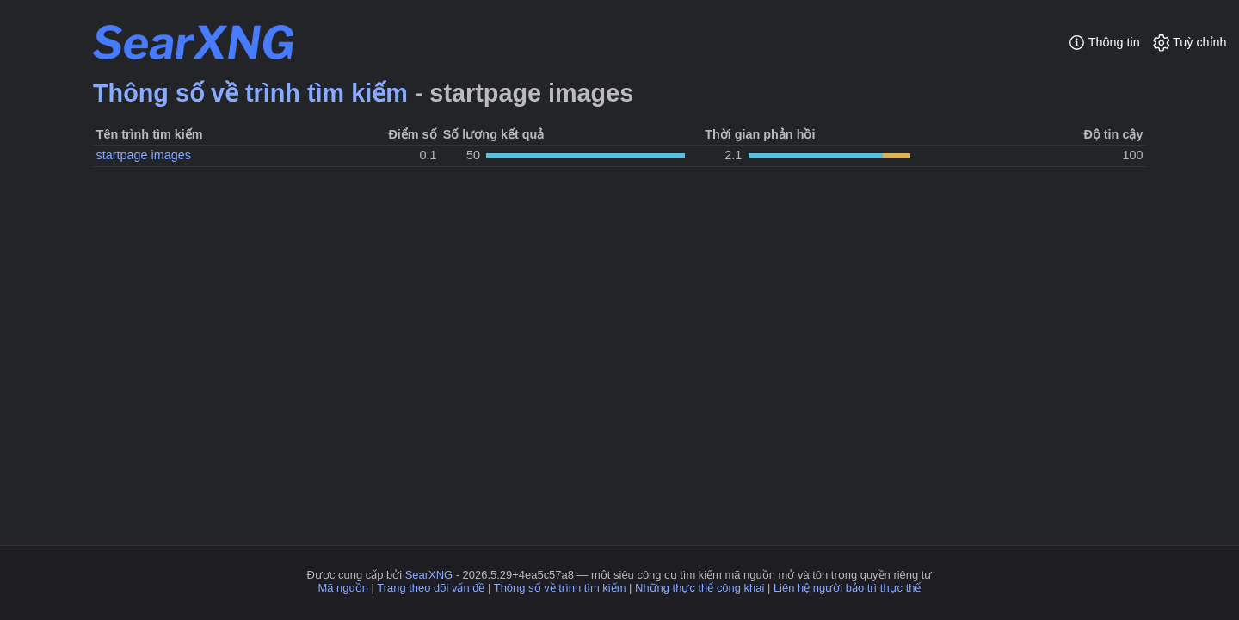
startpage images (143, 155)
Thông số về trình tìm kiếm (250, 93)
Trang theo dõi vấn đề (430, 587)
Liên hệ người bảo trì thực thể (848, 587)
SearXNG (429, 574)
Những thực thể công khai (699, 587)
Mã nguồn (343, 587)
